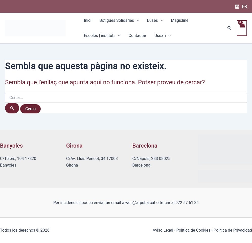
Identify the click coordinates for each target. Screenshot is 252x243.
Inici (87, 20)
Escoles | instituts (102, 35)
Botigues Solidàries (119, 20)
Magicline (179, 20)
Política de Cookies (193, 230)
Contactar (137, 35)
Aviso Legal (162, 230)
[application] (136, 20)
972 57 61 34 (187, 202)
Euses (155, 20)
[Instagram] (237, 6)
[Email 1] (244, 6)
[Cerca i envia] (12, 108)
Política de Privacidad (232, 230)
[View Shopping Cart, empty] (242, 28)
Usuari (162, 35)
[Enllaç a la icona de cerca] (229, 28)
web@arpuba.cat (140, 202)
